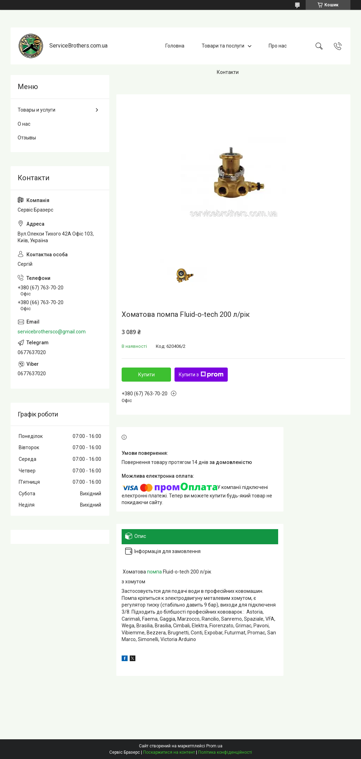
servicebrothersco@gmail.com (52, 331)
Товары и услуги (36, 110)
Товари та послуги (223, 46)
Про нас (278, 46)
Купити (146, 374)
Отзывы (27, 137)
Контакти (228, 72)
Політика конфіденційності (225, 752)
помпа (154, 572)
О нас (24, 124)
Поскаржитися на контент (169, 752)
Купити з (201, 374)
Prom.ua (214, 746)
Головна (174, 46)
